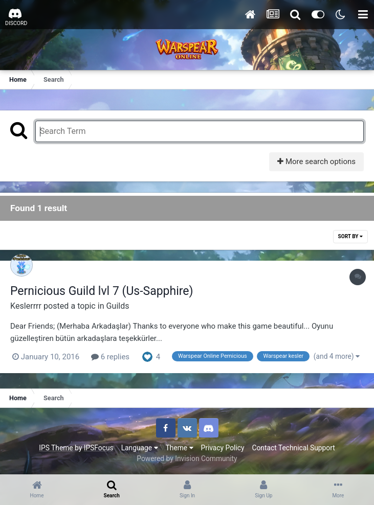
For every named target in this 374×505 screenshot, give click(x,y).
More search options (316, 161)
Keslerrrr (25, 306)
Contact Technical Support (293, 448)
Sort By (350, 236)
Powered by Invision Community (187, 458)
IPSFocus (99, 448)
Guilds (117, 306)
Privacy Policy (223, 448)
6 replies (110, 356)
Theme (179, 448)
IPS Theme (56, 448)
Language (139, 448)
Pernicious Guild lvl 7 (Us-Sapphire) (101, 291)
